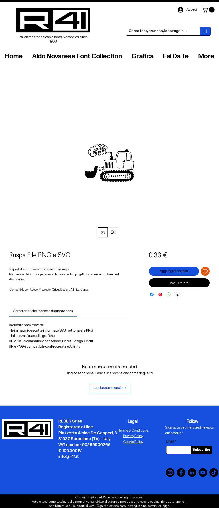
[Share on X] (177, 294)
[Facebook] (181, 472)
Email (170, 441)
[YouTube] (203, 472)
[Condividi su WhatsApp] (168, 294)
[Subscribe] (201, 450)
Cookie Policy (133, 442)
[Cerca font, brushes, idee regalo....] (160, 31)
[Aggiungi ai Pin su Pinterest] (160, 294)
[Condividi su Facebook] (151, 294)
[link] (43, 311)
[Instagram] (170, 472)
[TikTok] (213, 472)
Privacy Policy (133, 436)
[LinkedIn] (192, 472)
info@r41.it (68, 456)
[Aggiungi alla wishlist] (205, 271)
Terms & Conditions (133, 430)
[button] (209, 9)
